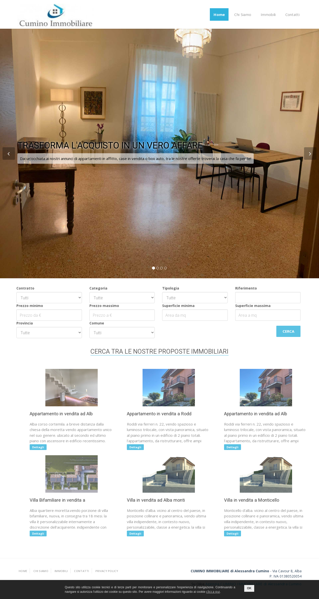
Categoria (95, 288)
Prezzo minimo (26, 305)
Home (219, 14)
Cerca (285, 331)
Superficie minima (175, 305)
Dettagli (40, 447)
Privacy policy (106, 571)
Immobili (268, 14)
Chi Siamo (242, 14)
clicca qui (213, 592)
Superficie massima (249, 305)
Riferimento (243, 288)
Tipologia (167, 288)
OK (249, 588)
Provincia (21, 323)
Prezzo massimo (101, 305)
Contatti (292, 14)
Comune (93, 323)
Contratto (22, 288)
